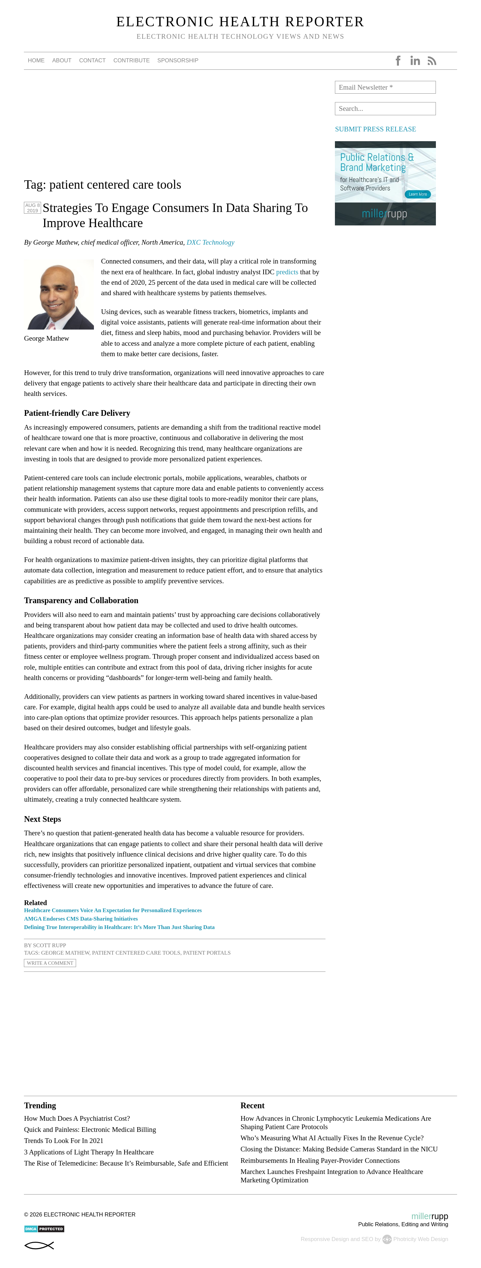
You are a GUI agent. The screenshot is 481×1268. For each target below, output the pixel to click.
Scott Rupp (49, 945)
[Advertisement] (174, 128)
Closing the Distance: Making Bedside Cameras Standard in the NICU (339, 1149)
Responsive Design (325, 1239)
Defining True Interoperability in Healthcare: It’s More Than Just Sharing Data (119, 927)
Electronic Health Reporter (240, 21)
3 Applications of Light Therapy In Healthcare (88, 1152)
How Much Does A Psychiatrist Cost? (77, 1118)
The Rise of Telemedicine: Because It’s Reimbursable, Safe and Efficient (126, 1163)
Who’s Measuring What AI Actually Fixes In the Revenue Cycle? (331, 1138)
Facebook (398, 60)
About (61, 60)
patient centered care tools (136, 953)
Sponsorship (178, 60)
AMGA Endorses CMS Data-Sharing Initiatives (81, 919)
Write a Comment (53, 963)
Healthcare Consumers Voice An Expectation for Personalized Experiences (113, 910)
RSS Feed (431, 60)
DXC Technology (210, 242)
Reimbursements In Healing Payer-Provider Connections (320, 1160)
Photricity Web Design (420, 1239)
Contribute (131, 60)
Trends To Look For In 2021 (63, 1140)
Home (36, 60)
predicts (287, 272)
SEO (367, 1239)
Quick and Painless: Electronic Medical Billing (90, 1129)
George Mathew (65, 953)
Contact (92, 60)
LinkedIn (415, 60)
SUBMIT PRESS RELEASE (375, 129)
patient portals (207, 953)
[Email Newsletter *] (385, 87)
